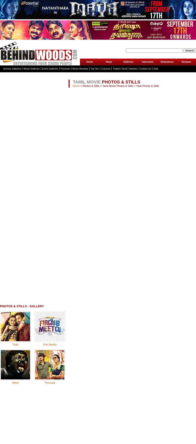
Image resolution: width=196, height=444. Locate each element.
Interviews (147, 62)
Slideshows (167, 62)
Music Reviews (80, 68)
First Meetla (50, 344)
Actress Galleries (12, 68)
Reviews (186, 62)
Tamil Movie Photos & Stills (117, 86)
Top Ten (95, 68)
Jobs (155, 68)
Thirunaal (49, 382)
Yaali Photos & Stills (147, 86)
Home (89, 62)
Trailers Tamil (120, 68)
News (109, 62)
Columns (105, 68)
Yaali (15, 344)
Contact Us (145, 68)
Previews (65, 68)
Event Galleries (50, 68)
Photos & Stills (91, 86)
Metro (15, 382)
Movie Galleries (31, 68)
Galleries (128, 62)
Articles (133, 68)
